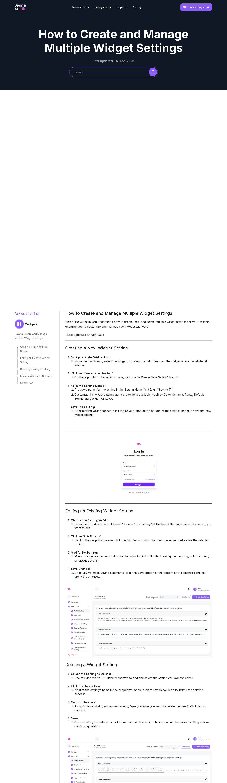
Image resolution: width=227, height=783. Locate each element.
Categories (101, 7)
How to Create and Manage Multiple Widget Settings (31, 336)
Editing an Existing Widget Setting (35, 360)
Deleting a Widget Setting (35, 369)
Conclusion (26, 382)
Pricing (136, 7)
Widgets (26, 324)
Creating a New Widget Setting (34, 348)
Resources (79, 7)
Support (122, 7)
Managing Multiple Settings (36, 375)
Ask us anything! (27, 314)
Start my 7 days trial (196, 7)
